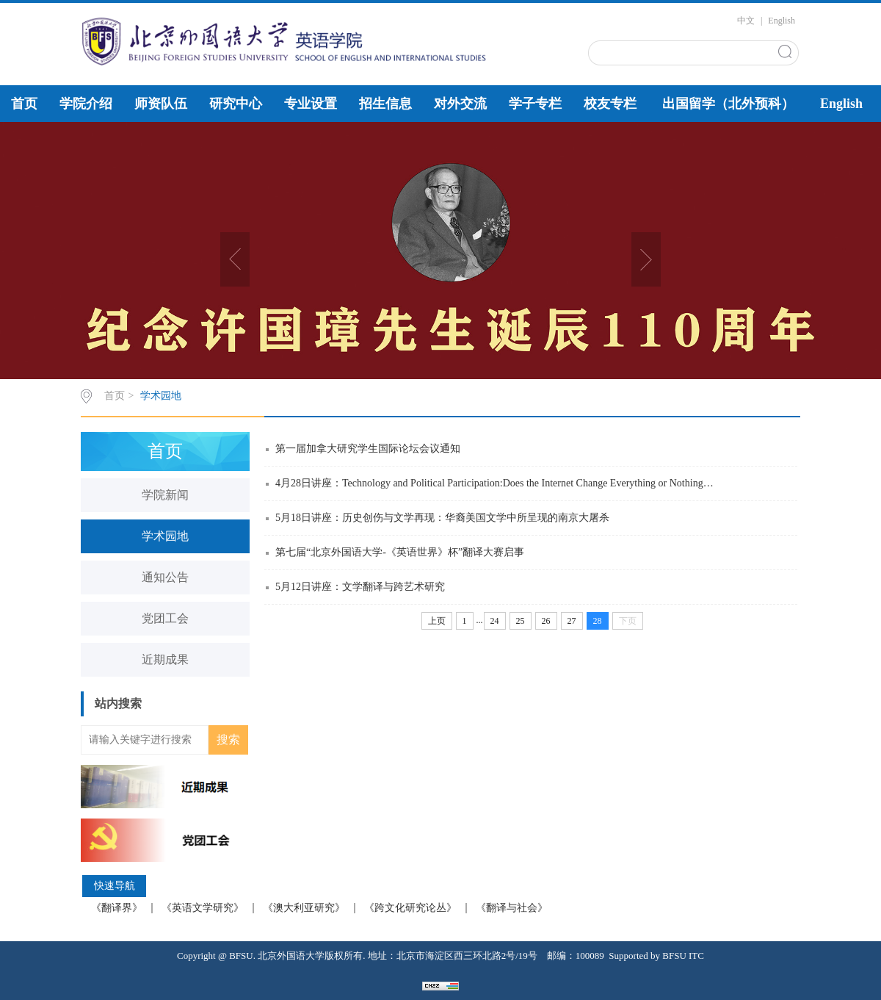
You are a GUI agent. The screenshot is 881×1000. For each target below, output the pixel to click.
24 (494, 621)
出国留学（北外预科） (728, 103)
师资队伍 (160, 103)
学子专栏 (535, 103)
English (781, 20)
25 (520, 621)
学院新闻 (165, 495)
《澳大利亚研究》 (304, 908)
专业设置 (310, 103)
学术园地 (160, 395)
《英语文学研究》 (203, 908)
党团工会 (165, 618)
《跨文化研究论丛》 (410, 908)
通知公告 (165, 577)
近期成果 (165, 659)
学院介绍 (85, 103)
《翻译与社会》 (512, 908)
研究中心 (235, 103)
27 (572, 621)
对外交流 (460, 103)
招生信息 (385, 103)
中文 (746, 20)
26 (546, 621)
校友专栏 (610, 103)
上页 (437, 621)
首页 (24, 103)
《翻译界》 (116, 908)
